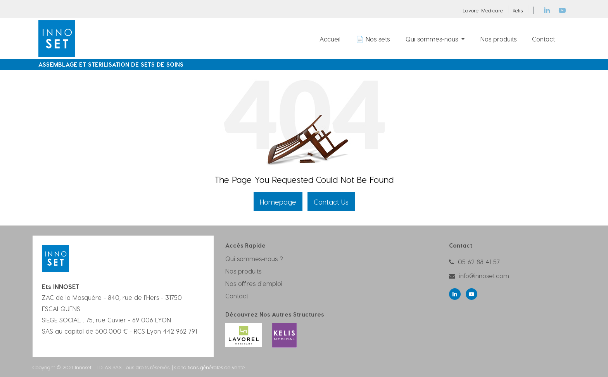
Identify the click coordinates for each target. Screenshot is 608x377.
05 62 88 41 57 (479, 261)
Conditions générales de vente (209, 367)
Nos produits (243, 271)
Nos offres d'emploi (253, 283)
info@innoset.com (484, 275)
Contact (236, 296)
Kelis (518, 10)
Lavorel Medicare (483, 10)
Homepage (278, 202)
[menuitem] (329, 39)
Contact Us (331, 202)
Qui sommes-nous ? (254, 258)
